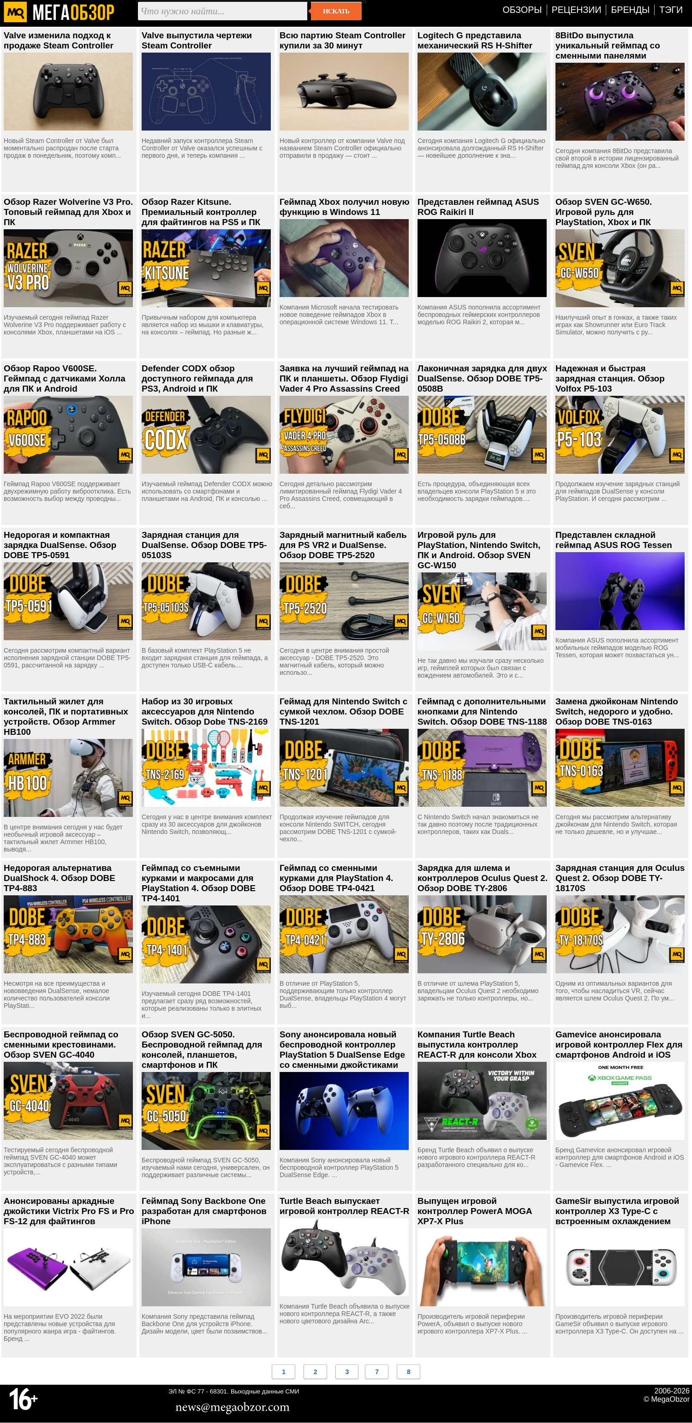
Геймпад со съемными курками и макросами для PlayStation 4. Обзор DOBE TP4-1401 (199, 883)
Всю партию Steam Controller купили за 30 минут (343, 40)
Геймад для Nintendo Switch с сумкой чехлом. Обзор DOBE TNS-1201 (343, 711)
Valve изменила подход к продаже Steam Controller (58, 40)
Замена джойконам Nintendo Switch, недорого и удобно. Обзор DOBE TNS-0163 (616, 711)
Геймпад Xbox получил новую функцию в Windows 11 (345, 207)
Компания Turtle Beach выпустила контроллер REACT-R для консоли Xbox (477, 1045)
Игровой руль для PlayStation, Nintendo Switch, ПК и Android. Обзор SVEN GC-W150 (479, 550)
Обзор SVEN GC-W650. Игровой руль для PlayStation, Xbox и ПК (603, 212)
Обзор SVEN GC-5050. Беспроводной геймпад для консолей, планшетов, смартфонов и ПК (202, 1050)
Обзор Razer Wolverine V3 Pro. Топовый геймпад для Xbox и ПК (68, 212)
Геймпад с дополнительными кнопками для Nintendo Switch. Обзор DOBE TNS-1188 (482, 711)
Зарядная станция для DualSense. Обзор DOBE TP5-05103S (204, 545)
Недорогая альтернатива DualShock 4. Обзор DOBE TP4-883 (59, 878)
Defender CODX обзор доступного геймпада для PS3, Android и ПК (197, 378)
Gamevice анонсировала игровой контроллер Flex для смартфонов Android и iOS (618, 1045)
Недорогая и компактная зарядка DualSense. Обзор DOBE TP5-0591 (60, 545)
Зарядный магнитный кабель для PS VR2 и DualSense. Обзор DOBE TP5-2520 (343, 545)
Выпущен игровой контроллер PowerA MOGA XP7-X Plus (475, 1211)
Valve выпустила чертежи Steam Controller (197, 40)
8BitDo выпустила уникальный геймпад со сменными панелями (607, 45)
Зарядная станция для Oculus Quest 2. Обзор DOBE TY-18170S (620, 878)
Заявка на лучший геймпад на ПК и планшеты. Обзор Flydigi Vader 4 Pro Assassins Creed (344, 378)
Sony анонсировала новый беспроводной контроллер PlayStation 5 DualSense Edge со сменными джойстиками (342, 1050)
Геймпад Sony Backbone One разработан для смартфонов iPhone (204, 1211)
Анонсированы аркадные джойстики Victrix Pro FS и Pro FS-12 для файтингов (69, 1211)
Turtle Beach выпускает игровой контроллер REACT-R (344, 1206)
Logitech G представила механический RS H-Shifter (475, 40)
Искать (336, 11)
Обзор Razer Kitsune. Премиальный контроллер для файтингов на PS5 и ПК (201, 212)
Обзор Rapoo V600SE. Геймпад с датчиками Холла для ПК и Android (64, 378)
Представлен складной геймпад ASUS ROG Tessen (613, 540)
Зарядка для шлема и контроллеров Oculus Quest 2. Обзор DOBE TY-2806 (483, 878)
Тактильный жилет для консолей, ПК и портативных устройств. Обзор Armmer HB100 (66, 717)
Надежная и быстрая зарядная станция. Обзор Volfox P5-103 (610, 378)
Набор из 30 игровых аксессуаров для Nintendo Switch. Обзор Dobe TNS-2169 (205, 711)
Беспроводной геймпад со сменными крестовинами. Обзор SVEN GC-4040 (61, 1045)
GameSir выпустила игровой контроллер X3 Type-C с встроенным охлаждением (617, 1211)
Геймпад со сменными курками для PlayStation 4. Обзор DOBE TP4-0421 (336, 878)
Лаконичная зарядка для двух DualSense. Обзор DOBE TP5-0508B (482, 378)
